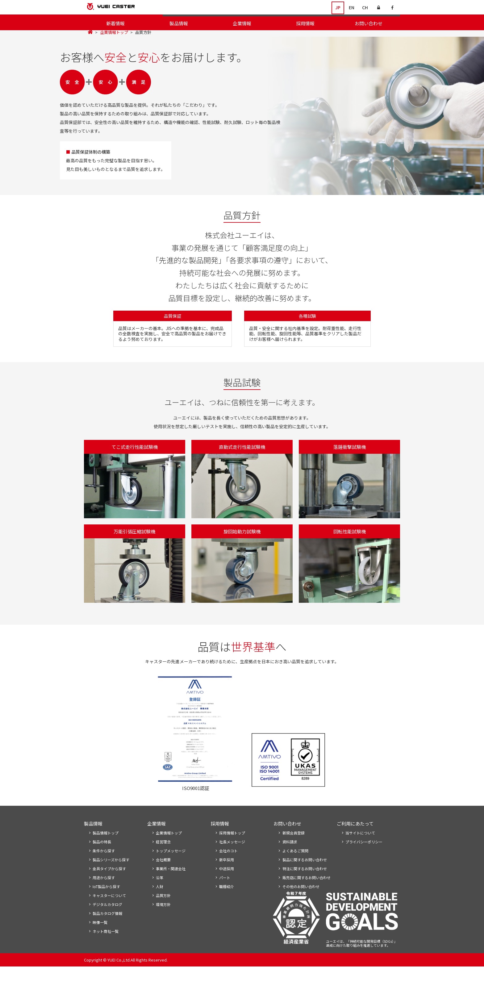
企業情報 (242, 23)
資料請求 (289, 865)
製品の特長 (102, 865)
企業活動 (318, 37)
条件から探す (104, 874)
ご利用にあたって (355, 846)
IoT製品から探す (106, 911)
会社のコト (228, 874)
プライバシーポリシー (363, 865)
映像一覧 (100, 948)
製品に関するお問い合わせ (304, 883)
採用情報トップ (232, 856)
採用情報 (305, 23)
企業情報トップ (114, 48)
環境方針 (366, 37)
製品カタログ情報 (107, 939)
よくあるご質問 (295, 874)
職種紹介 (226, 911)
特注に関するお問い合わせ (304, 893)
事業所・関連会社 (269, 37)
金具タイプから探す (109, 893)
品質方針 (342, 37)
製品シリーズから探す (111, 883)
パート (224, 902)
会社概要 (237, 37)
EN (351, 7)
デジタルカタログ (107, 930)
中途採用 (226, 893)
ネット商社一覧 (106, 957)
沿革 (298, 37)
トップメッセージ (180, 37)
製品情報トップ (106, 856)
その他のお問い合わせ (300, 911)
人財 (159, 911)
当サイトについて (360, 856)
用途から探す (104, 902)
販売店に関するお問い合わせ (306, 902)
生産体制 (390, 37)
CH (365, 7)
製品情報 (178, 23)
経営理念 (213, 37)
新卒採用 (226, 883)
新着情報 (115, 23)
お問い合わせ (368, 23)
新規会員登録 (293, 856)
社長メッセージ (232, 865)
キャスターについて (109, 920)
